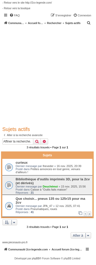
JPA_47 (47, 205)
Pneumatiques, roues (43, 209)
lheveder (48, 166)
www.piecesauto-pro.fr (15, 242)
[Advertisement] (48, 75)
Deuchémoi (50, 186)
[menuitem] (14, 15)
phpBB (35, 258)
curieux (22, 162)
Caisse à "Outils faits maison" (48, 189)
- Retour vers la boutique (16, 8)
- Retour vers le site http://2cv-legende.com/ (27, 2)
